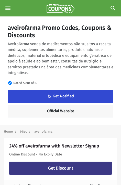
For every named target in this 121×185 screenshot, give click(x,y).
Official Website (60, 111)
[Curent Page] (43, 131)
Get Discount (60, 168)
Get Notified (60, 96)
